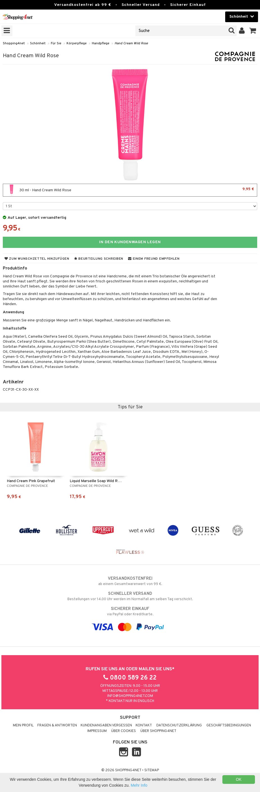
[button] (253, 31)
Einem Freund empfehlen (153, 259)
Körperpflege (76, 43)
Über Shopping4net (158, 731)
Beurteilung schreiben (98, 259)
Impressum (97, 731)
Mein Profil (23, 725)
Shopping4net (14, 43)
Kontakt (144, 725)
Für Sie (56, 43)
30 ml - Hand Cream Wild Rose (130, 190)
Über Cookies (123, 731)
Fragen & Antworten (57, 725)
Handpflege (100, 43)
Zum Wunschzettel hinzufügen (36, 259)
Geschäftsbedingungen (228, 725)
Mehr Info (139, 785)
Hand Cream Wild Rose (131, 43)
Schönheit (37, 43)
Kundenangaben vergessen (106, 725)
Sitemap (151, 770)
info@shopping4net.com (130, 696)
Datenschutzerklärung (179, 725)
